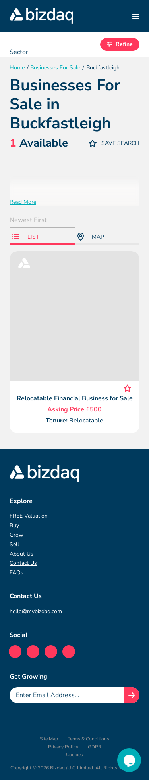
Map (90, 237)
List (25, 237)
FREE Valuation (29, 516)
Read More (23, 202)
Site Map (49, 739)
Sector (19, 52)
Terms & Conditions (88, 739)
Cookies (74, 754)
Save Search (114, 143)
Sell (14, 544)
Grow (16, 535)
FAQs (16, 572)
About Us (21, 554)
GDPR (94, 747)
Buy (14, 525)
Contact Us (23, 563)
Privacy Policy (63, 747)
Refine (120, 44)
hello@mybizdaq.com (36, 611)
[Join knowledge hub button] (131, 695)
